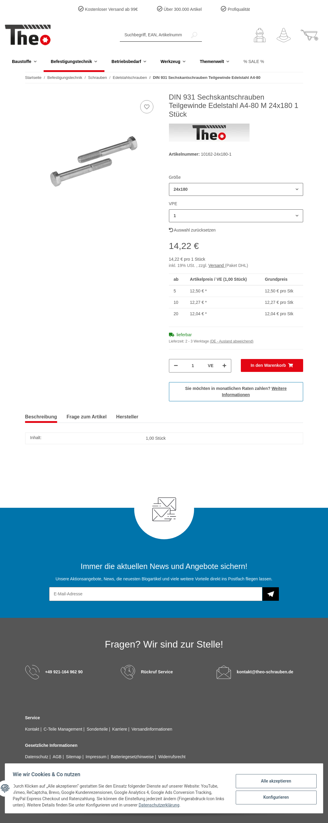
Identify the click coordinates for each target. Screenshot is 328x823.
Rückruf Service (157, 671)
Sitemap (74, 756)
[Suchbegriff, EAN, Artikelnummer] (153, 34)
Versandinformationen (151, 729)
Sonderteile (98, 729)
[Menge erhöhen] (224, 365)
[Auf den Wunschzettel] (146, 106)
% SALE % (254, 61)
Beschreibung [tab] (41, 416)
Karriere (120, 729)
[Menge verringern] (175, 365)
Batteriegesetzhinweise (133, 756)
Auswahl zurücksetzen (192, 230)
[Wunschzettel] (284, 35)
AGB (58, 756)
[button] (260, 35)
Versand (216, 265)
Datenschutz (37, 756)
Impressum (97, 756)
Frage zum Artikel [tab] (86, 416)
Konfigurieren (274, 797)
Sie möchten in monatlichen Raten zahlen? (236, 391)
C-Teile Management (64, 729)
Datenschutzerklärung (170, 805)
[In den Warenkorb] (272, 365)
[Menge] (193, 365)
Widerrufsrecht (171, 756)
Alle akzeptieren (274, 781)
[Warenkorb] (309, 35)
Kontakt (32, 729)
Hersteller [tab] (127, 416)
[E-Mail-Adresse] (155, 594)
